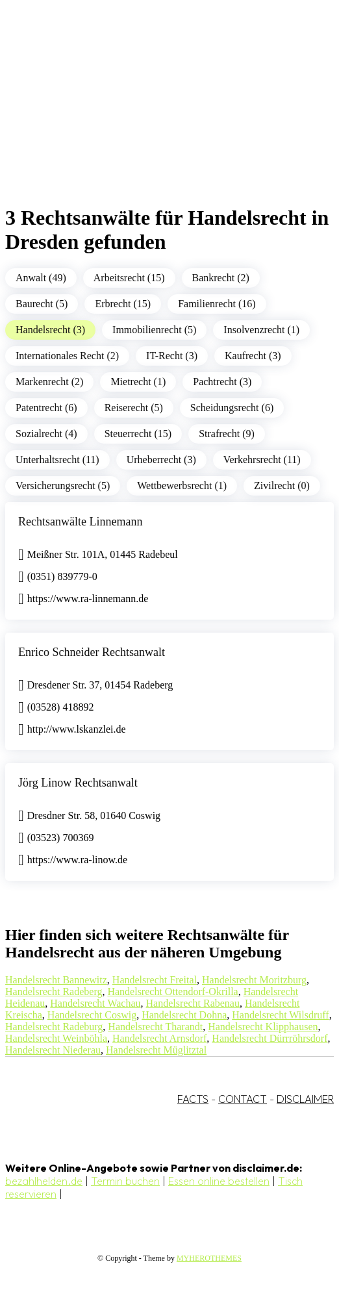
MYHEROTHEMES (209, 1258)
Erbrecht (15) (123, 303)
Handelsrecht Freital (154, 979)
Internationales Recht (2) (67, 355)
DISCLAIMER (305, 1099)
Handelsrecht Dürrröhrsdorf (269, 1038)
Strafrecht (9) (227, 433)
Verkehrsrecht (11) (262, 459)
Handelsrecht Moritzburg (254, 979)
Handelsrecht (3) (50, 329)
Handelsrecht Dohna (184, 1014)
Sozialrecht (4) (46, 433)
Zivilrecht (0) (282, 485)
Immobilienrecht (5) (154, 329)
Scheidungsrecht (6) (231, 407)
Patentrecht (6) (46, 407)
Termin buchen (125, 1180)
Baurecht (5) (42, 303)
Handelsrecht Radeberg (53, 991)
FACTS (192, 1099)
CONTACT (242, 1099)
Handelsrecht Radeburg (54, 1026)
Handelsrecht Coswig (91, 1014)
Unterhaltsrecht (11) (57, 459)
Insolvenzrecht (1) (261, 329)
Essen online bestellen (219, 1180)
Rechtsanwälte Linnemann (80, 521)
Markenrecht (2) (49, 381)
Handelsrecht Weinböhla (56, 1038)
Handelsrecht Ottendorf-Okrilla (172, 991)
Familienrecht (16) (217, 303)
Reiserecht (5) (134, 407)
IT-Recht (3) (171, 355)
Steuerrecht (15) (138, 433)
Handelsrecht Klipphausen (263, 1026)
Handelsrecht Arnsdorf (159, 1038)
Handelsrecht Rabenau (193, 1003)
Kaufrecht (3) (253, 355)
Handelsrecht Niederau (53, 1049)
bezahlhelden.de (43, 1180)
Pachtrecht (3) (222, 381)
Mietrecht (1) (138, 381)
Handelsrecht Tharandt (155, 1026)
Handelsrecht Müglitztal (156, 1049)
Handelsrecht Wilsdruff (280, 1014)
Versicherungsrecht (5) (63, 485)
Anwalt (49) (41, 277)
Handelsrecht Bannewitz (56, 979)
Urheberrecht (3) (161, 459)
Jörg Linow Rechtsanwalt (78, 782)
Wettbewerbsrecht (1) (182, 485)
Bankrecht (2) (220, 277)
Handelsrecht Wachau (95, 1003)
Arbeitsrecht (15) (129, 277)
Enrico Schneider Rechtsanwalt (91, 652)
